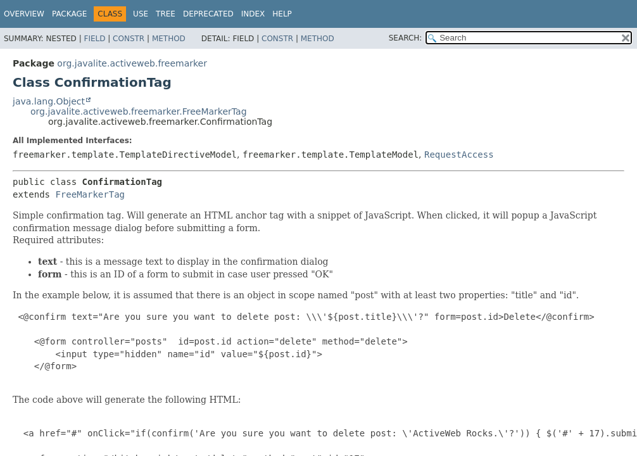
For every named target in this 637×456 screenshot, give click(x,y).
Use (140, 14)
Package (69, 14)
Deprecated (208, 14)
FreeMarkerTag (90, 194)
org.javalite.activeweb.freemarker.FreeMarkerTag (138, 111)
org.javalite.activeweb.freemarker (132, 63)
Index (253, 14)
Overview (24, 14)
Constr (128, 38)
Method (169, 38)
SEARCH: (405, 38)
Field (94, 38)
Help (282, 14)
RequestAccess (459, 154)
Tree (165, 14)
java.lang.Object (49, 101)
